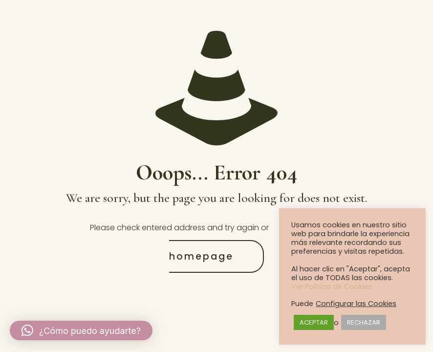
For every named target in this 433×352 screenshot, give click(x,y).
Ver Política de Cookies (331, 286)
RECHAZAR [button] (363, 322)
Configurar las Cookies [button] (356, 303)
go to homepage (256, 241)
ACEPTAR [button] (314, 322)
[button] (81, 330)
